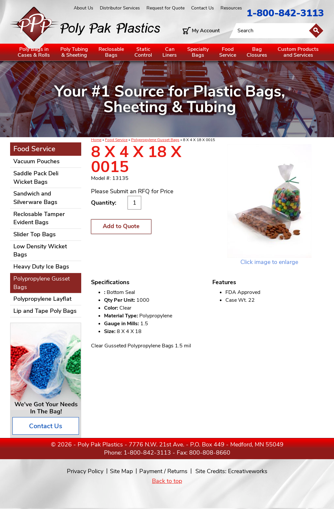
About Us (83, 8)
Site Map (121, 471)
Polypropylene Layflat (42, 299)
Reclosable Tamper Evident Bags (39, 218)
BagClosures (257, 52)
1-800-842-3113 (285, 13)
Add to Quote (121, 226)
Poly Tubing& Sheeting (74, 52)
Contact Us (202, 8)
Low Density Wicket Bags (40, 250)
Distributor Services (120, 8)
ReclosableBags (111, 52)
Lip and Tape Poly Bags (45, 311)
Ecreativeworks (247, 471)
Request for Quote (165, 8)
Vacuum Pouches (36, 161)
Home (96, 139)
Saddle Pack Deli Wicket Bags (35, 177)
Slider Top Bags (34, 234)
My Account (206, 30)
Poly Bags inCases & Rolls (34, 52)
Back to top (167, 481)
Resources (231, 8)
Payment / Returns (163, 471)
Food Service (116, 139)
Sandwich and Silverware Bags (35, 198)
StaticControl (143, 52)
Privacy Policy (85, 471)
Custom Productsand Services (298, 52)
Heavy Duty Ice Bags (41, 266)
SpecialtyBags (198, 52)
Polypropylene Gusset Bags (155, 139)
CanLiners (169, 52)
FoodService (227, 52)
